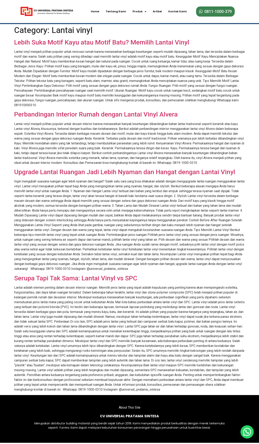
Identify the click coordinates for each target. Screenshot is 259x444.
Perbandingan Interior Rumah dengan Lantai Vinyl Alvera (96, 113)
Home (95, 11)
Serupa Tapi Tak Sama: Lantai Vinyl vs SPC (75, 277)
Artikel (157, 11)
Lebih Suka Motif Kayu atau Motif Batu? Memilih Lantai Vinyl (101, 41)
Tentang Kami (116, 11)
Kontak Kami (177, 11)
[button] (247, 432)
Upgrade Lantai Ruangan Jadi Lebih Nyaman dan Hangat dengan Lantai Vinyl (124, 171)
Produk (139, 11)
